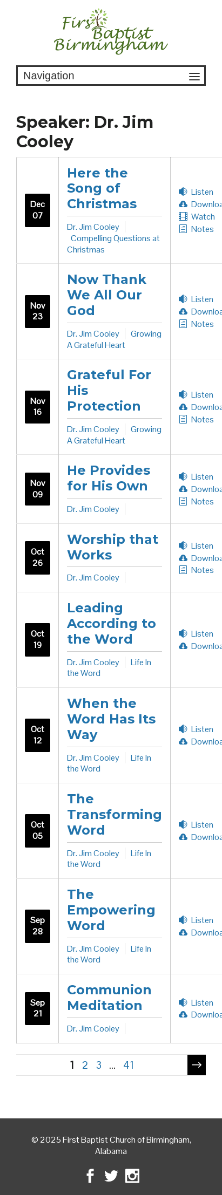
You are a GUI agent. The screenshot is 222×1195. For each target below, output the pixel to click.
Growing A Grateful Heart (114, 339)
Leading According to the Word (111, 623)
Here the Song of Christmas (102, 188)
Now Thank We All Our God (106, 294)
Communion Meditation (109, 997)
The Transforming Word (114, 814)
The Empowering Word (111, 909)
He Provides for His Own (108, 478)
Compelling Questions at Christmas (113, 244)
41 (128, 1065)
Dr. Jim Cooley (93, 227)
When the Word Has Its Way (111, 718)
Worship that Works (112, 547)
